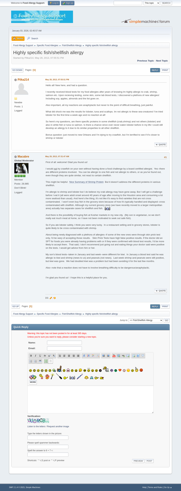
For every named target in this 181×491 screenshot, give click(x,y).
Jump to (123, 320)
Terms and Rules (155, 487)
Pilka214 (23, 79)
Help (144, 487)
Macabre (23, 156)
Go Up (15, 306)
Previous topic (145, 60)
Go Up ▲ (168, 487)
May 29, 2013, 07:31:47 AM (57, 156)
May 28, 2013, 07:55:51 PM (57, 79)
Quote (160, 145)
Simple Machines (33, 487)
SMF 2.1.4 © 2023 (17, 487)
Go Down (17, 70)
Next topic (162, 60)
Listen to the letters (36, 426)
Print (165, 70)
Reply (155, 70)
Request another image (58, 426)
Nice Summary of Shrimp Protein (86, 182)
